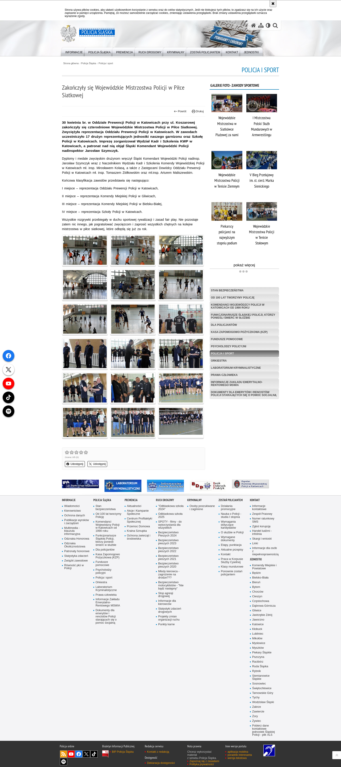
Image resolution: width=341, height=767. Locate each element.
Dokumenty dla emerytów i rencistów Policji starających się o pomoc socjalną (244, 394)
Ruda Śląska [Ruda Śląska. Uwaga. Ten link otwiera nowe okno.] (260, 666)
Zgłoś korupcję (261, 526)
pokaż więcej (256, 266)
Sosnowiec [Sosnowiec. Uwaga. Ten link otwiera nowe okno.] (259, 683)
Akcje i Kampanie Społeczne (138, 512)
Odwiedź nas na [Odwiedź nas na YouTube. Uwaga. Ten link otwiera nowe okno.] (71, 754)
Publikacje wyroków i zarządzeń (76, 522)
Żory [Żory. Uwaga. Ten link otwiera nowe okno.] (255, 716)
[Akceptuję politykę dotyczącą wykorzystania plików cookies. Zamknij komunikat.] (273, 3)
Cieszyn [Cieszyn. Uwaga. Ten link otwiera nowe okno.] (257, 596)
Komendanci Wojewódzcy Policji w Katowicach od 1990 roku (237, 306)
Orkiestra (219, 360)
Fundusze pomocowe (227, 339)
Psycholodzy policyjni (228, 346)
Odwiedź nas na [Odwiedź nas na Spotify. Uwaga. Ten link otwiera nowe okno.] (63, 761)
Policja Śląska (88, 63)
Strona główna (71, 63)
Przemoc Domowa (138, 526)
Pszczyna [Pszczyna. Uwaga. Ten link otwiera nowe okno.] (258, 657)
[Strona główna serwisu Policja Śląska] (253, 25)
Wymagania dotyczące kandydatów (228, 525)
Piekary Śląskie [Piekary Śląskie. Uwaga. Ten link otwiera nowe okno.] (261, 652)
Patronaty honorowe (77, 551)
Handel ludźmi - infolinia (262, 533)
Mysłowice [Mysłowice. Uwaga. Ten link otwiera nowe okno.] (258, 643)
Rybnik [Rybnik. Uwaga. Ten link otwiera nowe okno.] (256, 671)
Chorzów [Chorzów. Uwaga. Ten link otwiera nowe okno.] (257, 591)
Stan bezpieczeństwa (227, 290)
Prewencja (131, 500)
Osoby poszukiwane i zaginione (202, 508)
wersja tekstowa (237, 758)
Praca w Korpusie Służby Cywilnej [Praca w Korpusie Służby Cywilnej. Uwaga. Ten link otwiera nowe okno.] (232, 561)
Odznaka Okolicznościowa (74, 545)
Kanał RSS (63, 754)
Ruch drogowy (165, 500)
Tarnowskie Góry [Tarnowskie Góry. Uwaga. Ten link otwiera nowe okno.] (262, 693)
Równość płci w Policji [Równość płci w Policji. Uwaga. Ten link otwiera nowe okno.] (74, 567)
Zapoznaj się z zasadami (204, 761)
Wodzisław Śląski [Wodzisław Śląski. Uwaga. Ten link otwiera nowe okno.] (263, 702)
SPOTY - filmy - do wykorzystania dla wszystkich (170, 525)
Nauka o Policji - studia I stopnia (231, 516)
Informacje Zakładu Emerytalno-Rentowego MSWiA (237, 384)
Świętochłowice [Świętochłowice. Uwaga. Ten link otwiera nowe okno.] (261, 688)
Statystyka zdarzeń (76, 556)
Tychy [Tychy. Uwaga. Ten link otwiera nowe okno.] (256, 697)
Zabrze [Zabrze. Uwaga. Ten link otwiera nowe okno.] (256, 707)
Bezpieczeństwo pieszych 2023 (168, 542)
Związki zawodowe (76, 560)
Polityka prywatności (202, 764)
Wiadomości (72, 506)
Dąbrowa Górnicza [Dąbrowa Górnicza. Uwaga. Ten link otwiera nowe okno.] (264, 605)
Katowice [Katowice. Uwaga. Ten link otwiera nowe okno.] (258, 624)
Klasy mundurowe (232, 566)
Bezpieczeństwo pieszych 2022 (168, 550)
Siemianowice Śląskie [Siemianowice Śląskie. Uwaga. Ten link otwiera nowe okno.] (261, 677)
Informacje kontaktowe (259, 508)
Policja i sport (106, 63)
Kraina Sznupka (137, 531)
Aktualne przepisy (232, 549)
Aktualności (134, 506)
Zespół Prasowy (262, 514)
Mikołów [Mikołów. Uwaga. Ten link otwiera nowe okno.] (257, 638)
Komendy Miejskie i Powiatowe (264, 567)
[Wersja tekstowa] (268, 25)
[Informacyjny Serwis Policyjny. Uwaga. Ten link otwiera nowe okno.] (165, 486)
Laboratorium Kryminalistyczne (236, 367)
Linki (255, 543)
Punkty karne (166, 624)
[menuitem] (74, 51)
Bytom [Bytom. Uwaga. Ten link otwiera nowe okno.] (256, 587)
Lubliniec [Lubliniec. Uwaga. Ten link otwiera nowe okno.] (257, 633)
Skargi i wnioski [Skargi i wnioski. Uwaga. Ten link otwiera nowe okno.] (262, 538)
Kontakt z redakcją (158, 751)
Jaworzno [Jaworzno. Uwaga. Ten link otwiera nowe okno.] (258, 619)
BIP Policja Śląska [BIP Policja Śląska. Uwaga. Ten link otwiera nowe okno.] (123, 751)
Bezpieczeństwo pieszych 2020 (168, 565)
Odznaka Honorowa (76, 538)
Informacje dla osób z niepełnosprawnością (265, 551)
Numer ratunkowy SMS (263, 520)
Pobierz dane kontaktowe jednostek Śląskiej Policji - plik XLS (263, 730)
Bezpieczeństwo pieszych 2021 (168, 558)
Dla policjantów (224, 324)
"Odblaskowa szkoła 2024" (170, 508)
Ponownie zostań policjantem (231, 573)
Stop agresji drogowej (165, 595)
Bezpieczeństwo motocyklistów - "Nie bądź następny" (170, 585)
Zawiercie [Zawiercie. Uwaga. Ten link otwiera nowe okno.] (258, 711)
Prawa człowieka (224, 375)
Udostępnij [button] (74, 464)
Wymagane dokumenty (228, 539)
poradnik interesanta (240, 754)
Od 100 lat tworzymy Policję (233, 297)
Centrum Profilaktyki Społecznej (139, 520)
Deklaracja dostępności (161, 763)
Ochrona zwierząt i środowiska (138, 537)
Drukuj (198, 111)
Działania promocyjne (228, 508)
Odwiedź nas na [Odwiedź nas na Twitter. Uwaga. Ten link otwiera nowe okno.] (86, 754)
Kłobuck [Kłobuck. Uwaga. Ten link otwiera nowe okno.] (257, 629)
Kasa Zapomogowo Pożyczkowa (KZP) (239, 332)
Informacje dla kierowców (167, 603)
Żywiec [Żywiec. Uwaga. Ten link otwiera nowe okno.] (256, 721)
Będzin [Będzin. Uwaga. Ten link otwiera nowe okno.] (256, 573)
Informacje (69, 500)
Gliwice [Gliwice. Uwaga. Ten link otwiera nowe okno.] (256, 610)
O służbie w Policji (232, 532)
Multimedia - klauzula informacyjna (72, 531)
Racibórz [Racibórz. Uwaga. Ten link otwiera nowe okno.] (257, 661)
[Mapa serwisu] (261, 25)
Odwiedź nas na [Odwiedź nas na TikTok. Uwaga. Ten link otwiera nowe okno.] (94, 754)
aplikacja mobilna (238, 751)
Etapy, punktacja (231, 545)
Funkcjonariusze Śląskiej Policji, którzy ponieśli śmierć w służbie (243, 316)
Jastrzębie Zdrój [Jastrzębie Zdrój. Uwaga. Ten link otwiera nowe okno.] (262, 615)
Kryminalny (194, 500)
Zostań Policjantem (231, 500)
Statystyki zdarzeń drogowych (169, 610)
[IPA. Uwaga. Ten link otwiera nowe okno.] (80, 484)
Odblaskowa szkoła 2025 (170, 516)
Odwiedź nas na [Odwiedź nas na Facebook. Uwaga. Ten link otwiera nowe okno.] (78, 754)
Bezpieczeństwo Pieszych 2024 (168, 534)
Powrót (180, 111)
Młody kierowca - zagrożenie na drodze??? (168, 574)
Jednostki (256, 559)
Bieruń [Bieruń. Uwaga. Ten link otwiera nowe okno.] (256, 582)
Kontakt (225, 554)
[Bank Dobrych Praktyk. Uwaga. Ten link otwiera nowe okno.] (208, 486)
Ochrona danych (74, 515)
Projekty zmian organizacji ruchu (168, 618)
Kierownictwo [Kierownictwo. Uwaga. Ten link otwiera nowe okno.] (72, 510)
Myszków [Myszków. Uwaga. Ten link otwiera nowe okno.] (258, 647)
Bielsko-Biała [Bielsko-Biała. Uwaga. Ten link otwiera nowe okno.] (260, 577)
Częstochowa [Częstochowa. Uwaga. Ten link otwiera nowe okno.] (260, 601)
